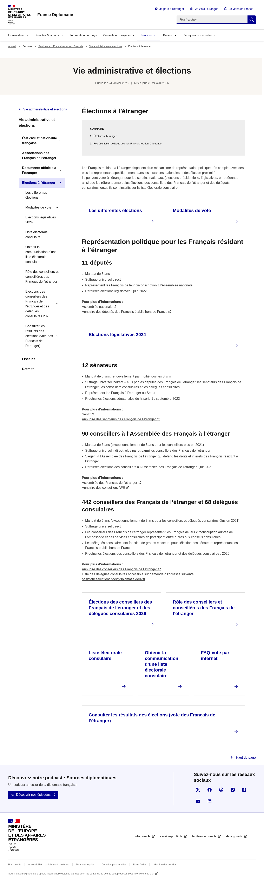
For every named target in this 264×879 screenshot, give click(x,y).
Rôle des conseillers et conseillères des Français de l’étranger (42, 276)
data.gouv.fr (234, 836)
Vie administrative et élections (105, 46)
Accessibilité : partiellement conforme (48, 864)
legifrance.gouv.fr (204, 836)
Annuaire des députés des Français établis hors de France (124, 311)
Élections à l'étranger (38, 182)
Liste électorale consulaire (36, 234)
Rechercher (252, 19)
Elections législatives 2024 (40, 220)
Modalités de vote (38, 207)
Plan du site (14, 864)
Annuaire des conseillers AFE (103, 487)
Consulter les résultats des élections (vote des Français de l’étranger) (39, 336)
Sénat (86, 414)
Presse (167, 35)
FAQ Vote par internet (215, 655)
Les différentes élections (36, 195)
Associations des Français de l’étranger (39, 155)
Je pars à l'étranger (171, 9)
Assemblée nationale (97, 306)
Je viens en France (241, 9)
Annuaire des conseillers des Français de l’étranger (119, 569)
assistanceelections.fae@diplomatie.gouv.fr (113, 579)
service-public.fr (171, 836)
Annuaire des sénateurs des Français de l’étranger (119, 419)
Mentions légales (85, 864)
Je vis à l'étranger (206, 9)
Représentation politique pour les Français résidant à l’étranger (127, 143)
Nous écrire (139, 864)
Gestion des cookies (165, 864)
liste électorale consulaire (159, 187)
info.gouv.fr (142, 836)
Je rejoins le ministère (198, 35)
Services (146, 35)
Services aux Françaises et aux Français (60, 46)
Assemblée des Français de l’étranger (109, 482)
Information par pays (83, 35)
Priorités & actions (47, 35)
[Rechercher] (212, 19)
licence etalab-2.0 (144, 873)
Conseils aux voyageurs (118, 35)
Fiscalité (28, 359)
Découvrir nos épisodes (33, 794)
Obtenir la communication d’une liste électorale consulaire (41, 254)
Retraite (28, 369)
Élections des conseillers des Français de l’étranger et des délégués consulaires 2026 (37, 304)
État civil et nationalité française (39, 140)
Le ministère (16, 35)
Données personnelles (114, 864)
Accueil (12, 46)
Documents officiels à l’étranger (39, 170)
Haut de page (245, 757)
